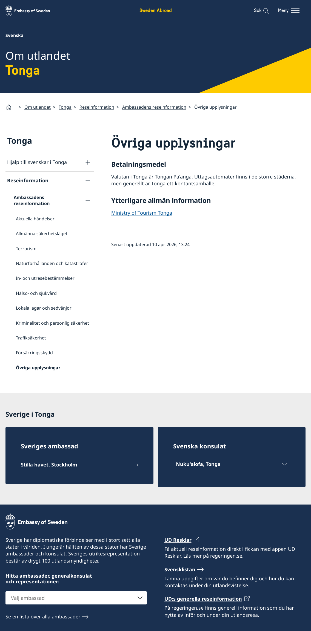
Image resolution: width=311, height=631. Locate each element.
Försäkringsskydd (34, 353)
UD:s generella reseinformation (203, 598)
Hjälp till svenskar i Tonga (37, 162)
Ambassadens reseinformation (154, 107)
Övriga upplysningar (38, 367)
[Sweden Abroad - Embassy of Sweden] (32, 10)
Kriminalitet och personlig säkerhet (52, 323)
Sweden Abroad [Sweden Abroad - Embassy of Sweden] (155, 10)
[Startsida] (10, 107)
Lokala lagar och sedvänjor (44, 308)
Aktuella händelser (35, 218)
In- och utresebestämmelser (45, 278)
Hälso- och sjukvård (36, 293)
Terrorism (26, 248)
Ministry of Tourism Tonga (141, 212)
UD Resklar (178, 540)
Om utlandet (37, 107)
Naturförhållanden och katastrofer (52, 263)
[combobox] (76, 597)
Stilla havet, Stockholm (49, 464)
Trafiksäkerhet (31, 338)
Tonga (65, 107)
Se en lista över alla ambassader (42, 616)
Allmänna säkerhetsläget (41, 233)
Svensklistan (179, 569)
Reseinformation (96, 107)
